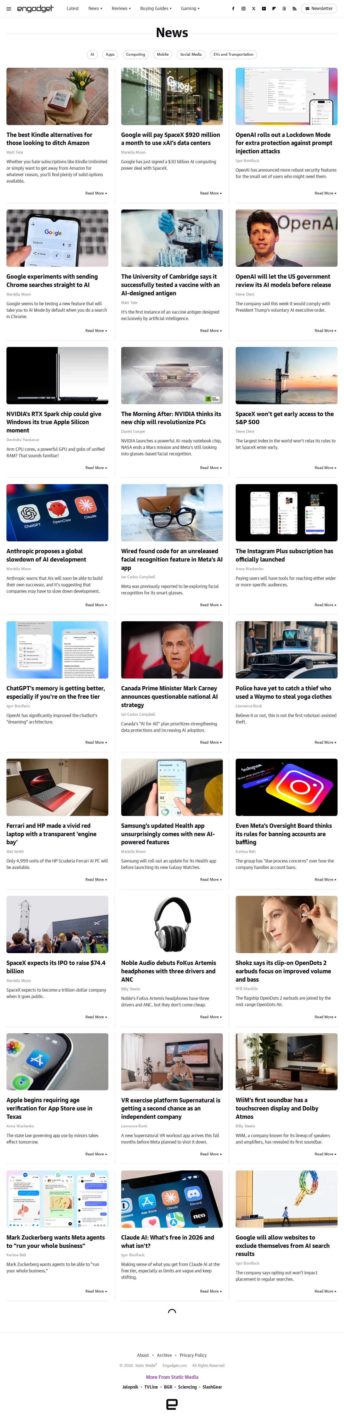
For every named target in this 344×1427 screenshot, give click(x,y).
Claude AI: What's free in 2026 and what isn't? (167, 1242)
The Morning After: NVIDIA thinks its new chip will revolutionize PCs (171, 418)
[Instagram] (243, 9)
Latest (73, 8)
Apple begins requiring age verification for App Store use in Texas (49, 1108)
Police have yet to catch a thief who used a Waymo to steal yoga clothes (284, 693)
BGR (168, 1387)
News (93, 8)
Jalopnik (130, 1387)
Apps (110, 54)
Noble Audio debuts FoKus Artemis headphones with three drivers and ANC (168, 971)
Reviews (119, 8)
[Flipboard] (274, 9)
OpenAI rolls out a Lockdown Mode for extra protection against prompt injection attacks (284, 143)
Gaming (188, 8)
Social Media (191, 54)
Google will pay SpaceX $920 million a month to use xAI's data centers (170, 139)
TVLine (151, 1387)
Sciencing (187, 1387)
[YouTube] (264, 9)
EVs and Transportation (233, 54)
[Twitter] (254, 9)
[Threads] (284, 9)
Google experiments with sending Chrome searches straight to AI (52, 281)
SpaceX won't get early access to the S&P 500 (285, 418)
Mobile (163, 54)
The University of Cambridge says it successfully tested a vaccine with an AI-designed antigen (170, 285)
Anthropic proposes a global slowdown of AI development (46, 555)
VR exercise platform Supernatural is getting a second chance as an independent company (170, 1109)
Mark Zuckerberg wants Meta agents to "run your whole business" (55, 1242)
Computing (135, 54)
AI (92, 54)
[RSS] (295, 9)
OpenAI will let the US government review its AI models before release (283, 281)
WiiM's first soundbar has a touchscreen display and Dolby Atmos (277, 1108)
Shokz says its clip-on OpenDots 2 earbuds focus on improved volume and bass (283, 971)
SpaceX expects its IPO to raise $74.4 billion (56, 967)
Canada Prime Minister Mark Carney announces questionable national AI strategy (169, 697)
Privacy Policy (193, 1355)
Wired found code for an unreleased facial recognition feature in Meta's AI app (172, 559)
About (143, 1355)
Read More (94, 193)
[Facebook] (233, 9)
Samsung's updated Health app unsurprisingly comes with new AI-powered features (168, 834)
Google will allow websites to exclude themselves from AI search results (283, 1246)
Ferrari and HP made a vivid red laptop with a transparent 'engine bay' (51, 834)
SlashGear (212, 1387)
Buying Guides (154, 8)
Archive (164, 1355)
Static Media (145, 1366)
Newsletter (319, 8)
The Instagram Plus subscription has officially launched (284, 555)
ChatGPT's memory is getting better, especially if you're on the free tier (55, 693)
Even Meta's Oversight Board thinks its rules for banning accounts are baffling (284, 834)
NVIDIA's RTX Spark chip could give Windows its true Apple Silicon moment (53, 422)
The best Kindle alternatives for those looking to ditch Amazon (49, 139)
